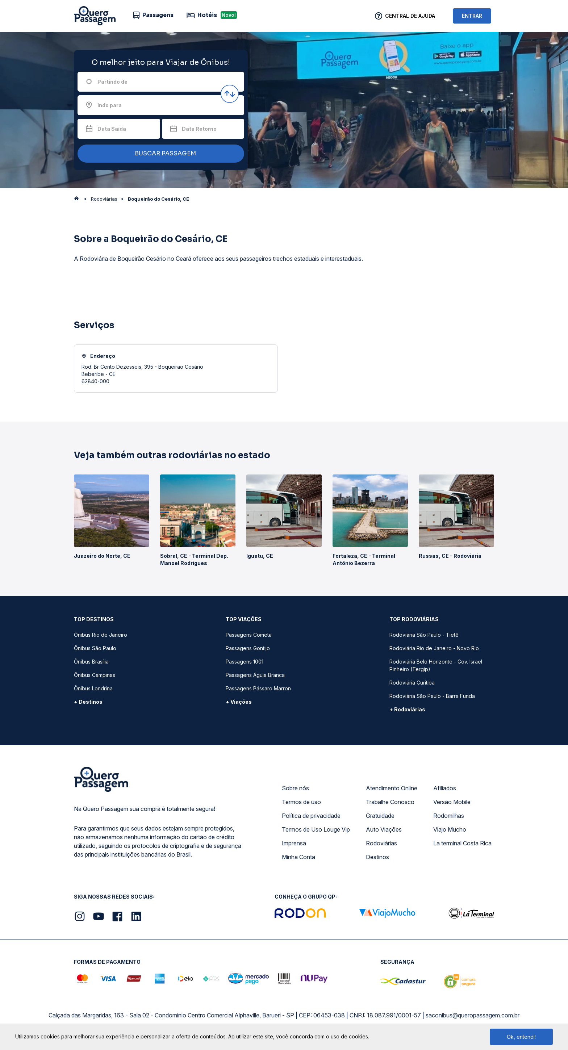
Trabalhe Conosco (390, 802)
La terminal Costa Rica (462, 843)
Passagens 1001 (244, 661)
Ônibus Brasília (91, 661)
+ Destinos (88, 702)
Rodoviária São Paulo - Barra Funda (432, 696)
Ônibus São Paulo (95, 648)
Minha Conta (298, 857)
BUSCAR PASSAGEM (159, 153)
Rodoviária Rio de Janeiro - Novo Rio (434, 648)
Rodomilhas (448, 815)
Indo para (109, 105)
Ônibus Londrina (93, 688)
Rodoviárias (381, 843)
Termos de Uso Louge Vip (316, 829)
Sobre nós (295, 788)
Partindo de (112, 82)
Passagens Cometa (249, 635)
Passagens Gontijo (248, 648)
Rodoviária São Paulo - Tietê (424, 635)
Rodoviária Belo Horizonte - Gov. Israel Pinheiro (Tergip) (435, 665)
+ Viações (239, 702)
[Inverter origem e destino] (230, 94)
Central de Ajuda (410, 16)
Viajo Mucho (449, 829)
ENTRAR (472, 16)
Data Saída (111, 129)
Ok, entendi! (521, 1037)
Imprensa (294, 843)
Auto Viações (384, 829)
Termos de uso (301, 802)
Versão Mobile (452, 802)
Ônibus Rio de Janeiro (100, 635)
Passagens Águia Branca (255, 675)
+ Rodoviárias (407, 709)
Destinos (377, 857)
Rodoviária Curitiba (412, 682)
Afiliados (444, 788)
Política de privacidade (311, 815)
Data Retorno (199, 129)
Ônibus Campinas (94, 675)
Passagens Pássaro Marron (258, 688)
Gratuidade (380, 815)
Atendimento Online (391, 788)
